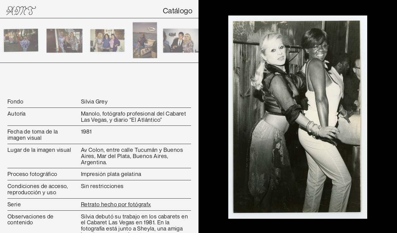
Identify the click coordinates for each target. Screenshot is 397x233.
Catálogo (177, 10)
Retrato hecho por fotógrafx (116, 204)
